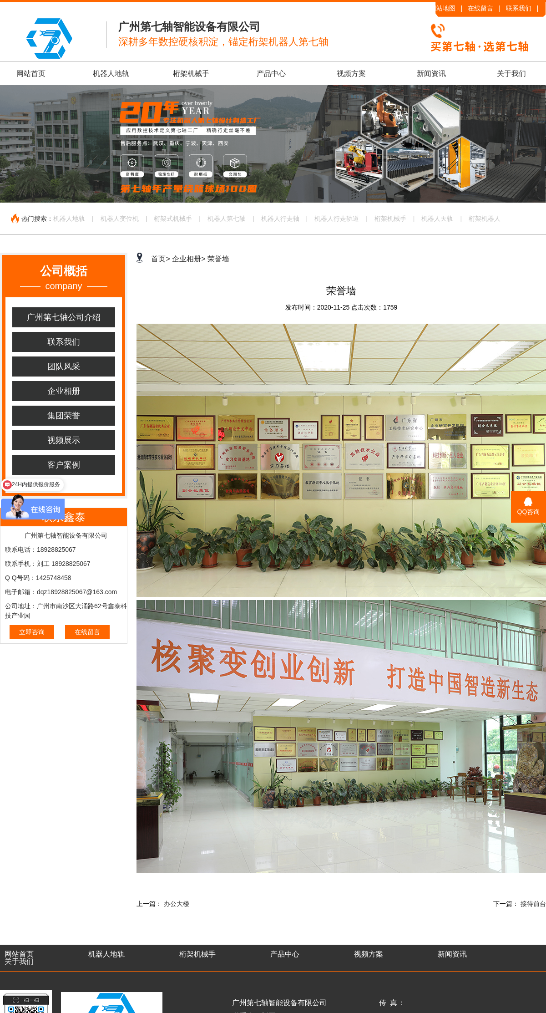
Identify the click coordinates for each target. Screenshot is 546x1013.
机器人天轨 (437, 218)
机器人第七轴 (226, 218)
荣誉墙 (218, 259)
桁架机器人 (484, 218)
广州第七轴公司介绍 (64, 317)
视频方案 (351, 73)
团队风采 (63, 366)
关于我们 (511, 73)
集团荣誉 (63, 415)
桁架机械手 (191, 73)
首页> (160, 259)
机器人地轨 (111, 73)
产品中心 (271, 73)
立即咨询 (32, 632)
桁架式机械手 (173, 218)
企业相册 (63, 391)
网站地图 (442, 8)
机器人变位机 (120, 218)
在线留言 (480, 8)
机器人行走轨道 (336, 218)
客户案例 (63, 464)
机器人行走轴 (280, 218)
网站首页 (31, 73)
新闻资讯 (431, 73)
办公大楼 (176, 903)
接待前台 (533, 903)
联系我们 (518, 8)
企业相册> (188, 259)
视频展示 (63, 440)
